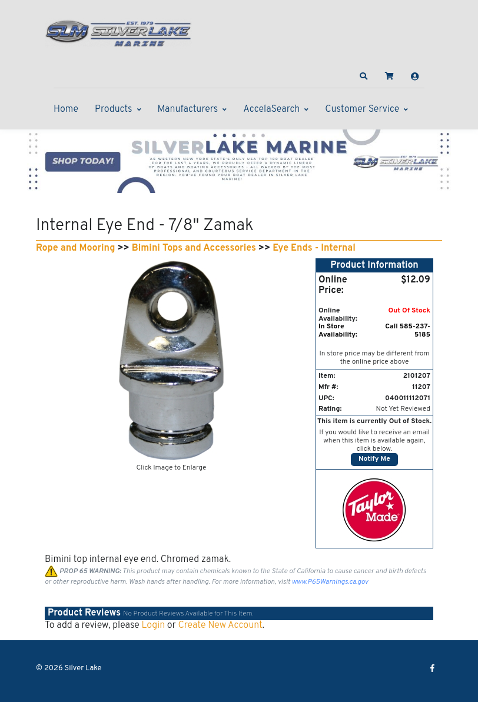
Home (66, 109)
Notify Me (374, 459)
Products (113, 109)
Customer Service (362, 109)
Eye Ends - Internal (314, 248)
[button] (363, 76)
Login (153, 625)
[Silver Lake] (118, 32)
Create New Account (220, 625)
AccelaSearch (271, 109)
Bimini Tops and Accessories (194, 248)
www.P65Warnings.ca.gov (330, 582)
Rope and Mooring (75, 248)
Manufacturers (188, 109)
